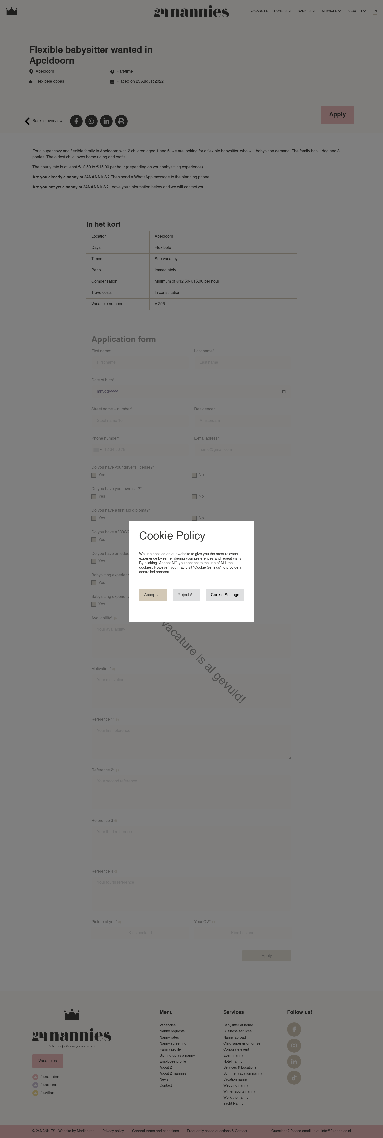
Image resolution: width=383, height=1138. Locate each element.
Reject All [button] (186, 595)
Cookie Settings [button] (225, 595)
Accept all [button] (153, 595)
